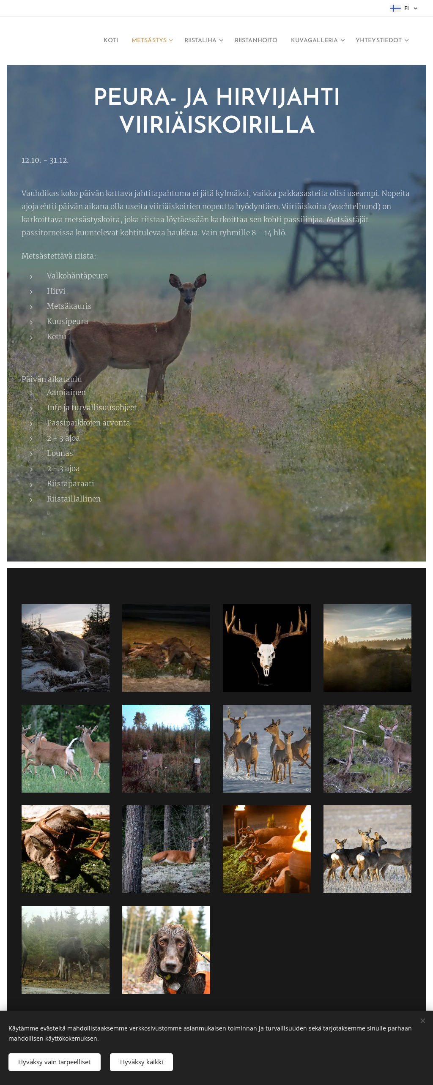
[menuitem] (110, 41)
